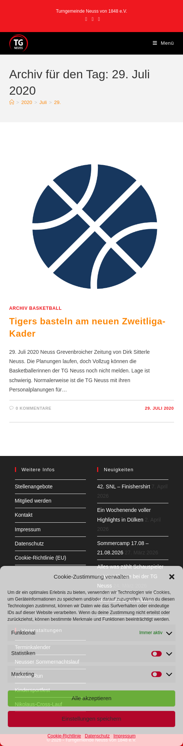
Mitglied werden (33, 501)
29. (57, 102)
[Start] (11, 102)
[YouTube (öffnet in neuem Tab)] (98, 19)
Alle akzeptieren (92, 698)
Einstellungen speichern (91, 718)
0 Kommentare (34, 408)
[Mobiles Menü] (163, 43)
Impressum (125, 736)
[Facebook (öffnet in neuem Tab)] (86, 19)
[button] (172, 576)
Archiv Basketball (35, 308)
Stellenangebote (34, 487)
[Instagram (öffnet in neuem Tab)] (92, 19)
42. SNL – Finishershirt (123, 487)
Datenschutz (97, 736)
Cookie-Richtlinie (64, 736)
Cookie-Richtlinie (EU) (40, 558)
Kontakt (23, 515)
